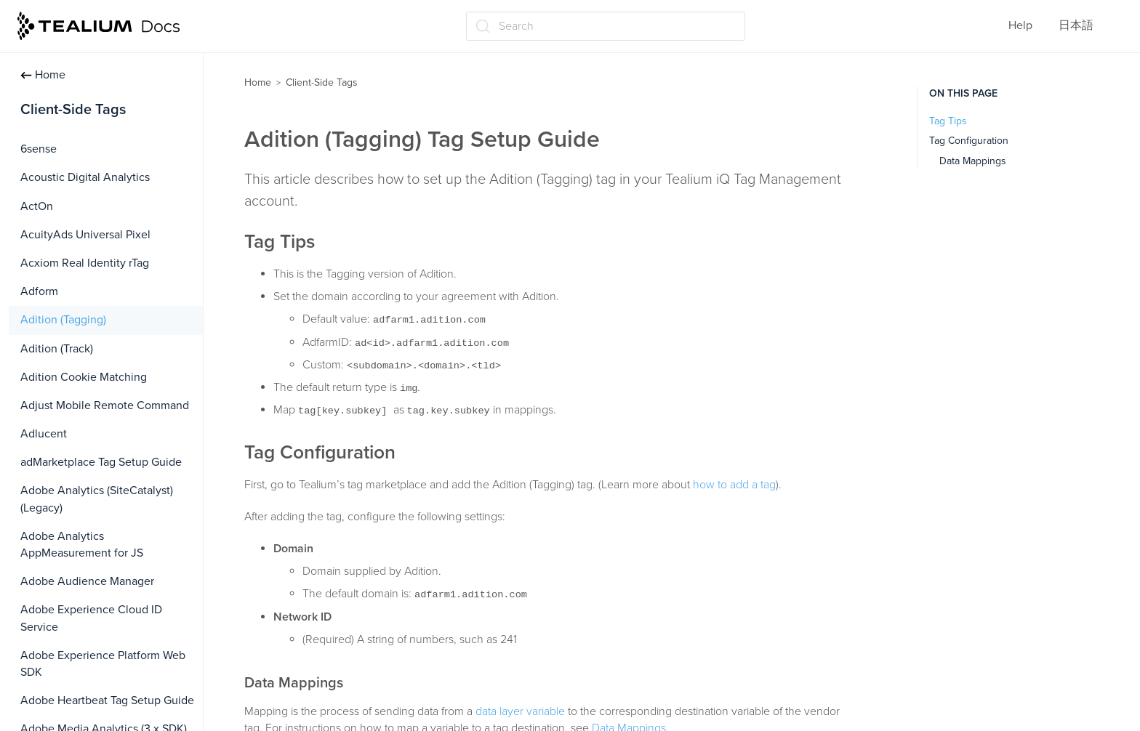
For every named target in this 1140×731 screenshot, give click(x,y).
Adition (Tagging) (63, 319)
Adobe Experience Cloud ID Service (91, 618)
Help (1020, 25)
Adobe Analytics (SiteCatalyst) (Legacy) (96, 498)
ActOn (36, 206)
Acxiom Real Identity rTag (84, 263)
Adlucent (43, 434)
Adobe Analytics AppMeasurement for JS (81, 544)
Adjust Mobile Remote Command (104, 405)
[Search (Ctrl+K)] (605, 26)
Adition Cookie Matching (83, 377)
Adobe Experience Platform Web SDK (102, 663)
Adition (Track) (56, 349)
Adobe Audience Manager (87, 581)
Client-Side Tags (322, 82)
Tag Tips (948, 121)
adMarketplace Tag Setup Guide (101, 462)
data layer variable (520, 711)
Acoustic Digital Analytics (85, 177)
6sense (38, 149)
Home (42, 75)
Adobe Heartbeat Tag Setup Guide (107, 700)
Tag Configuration (968, 140)
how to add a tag (734, 484)
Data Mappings (972, 161)
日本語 (1076, 25)
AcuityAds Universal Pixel (85, 234)
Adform (39, 291)
